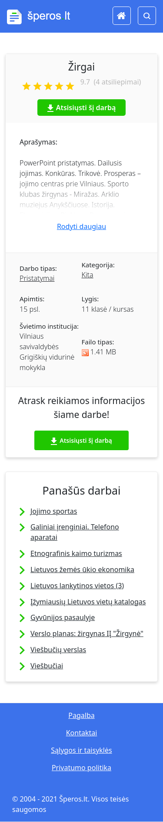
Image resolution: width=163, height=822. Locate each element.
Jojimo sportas (53, 511)
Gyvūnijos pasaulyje (62, 617)
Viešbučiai (46, 665)
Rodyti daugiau (81, 226)
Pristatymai (37, 278)
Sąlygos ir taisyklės (81, 750)
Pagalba (81, 715)
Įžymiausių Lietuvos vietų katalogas (88, 601)
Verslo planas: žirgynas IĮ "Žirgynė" (86, 633)
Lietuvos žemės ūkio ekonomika (82, 569)
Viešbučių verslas (58, 649)
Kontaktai (81, 733)
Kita (87, 275)
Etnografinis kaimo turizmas (76, 553)
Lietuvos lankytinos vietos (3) (77, 585)
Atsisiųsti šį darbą (81, 107)
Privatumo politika (81, 767)
